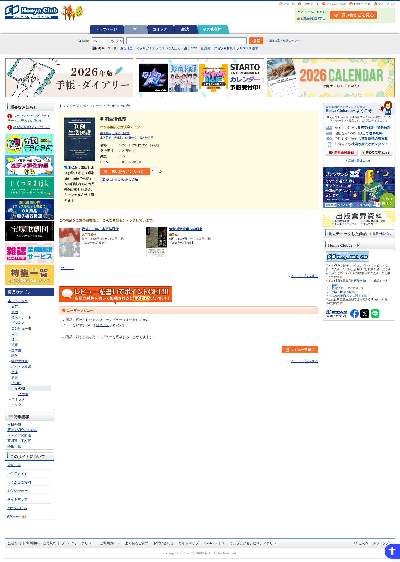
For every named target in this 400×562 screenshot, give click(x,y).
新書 (14, 377)
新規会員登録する (313, 18)
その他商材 (212, 29)
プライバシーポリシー (78, 543)
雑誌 (185, 29)
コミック (160, 29)
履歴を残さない (382, 233)
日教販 (125, 133)
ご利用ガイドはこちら (374, 120)
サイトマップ (386, 3)
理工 (14, 339)
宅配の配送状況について (31, 127)
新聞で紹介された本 (22, 430)
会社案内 (14, 543)
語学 (14, 356)
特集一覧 (14, 446)
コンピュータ (21, 328)
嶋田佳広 (131, 137)
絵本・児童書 (21, 366)
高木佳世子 (147, 137)
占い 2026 (190, 48)
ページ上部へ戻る (304, 276)
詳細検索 (274, 40)
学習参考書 (19, 361)
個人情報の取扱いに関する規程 (349, 295)
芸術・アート (21, 317)
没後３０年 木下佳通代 (100, 229)
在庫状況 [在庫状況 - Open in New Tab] (70, 168)
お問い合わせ (362, 3)
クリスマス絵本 (247, 48)
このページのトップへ (375, 543)
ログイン (322, 12)
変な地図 (126, 48)
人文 (14, 334)
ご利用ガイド (310, 3)
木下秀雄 (105, 137)
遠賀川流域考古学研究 (185, 229)
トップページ (106, 29)
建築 (14, 344)
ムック (16, 405)
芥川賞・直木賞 (19, 441)
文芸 (14, 306)
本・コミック (18, 301)
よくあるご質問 (336, 3)
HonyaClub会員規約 (342, 291)
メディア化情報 (19, 435)
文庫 (14, 372)
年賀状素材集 (223, 48)
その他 (16, 383)
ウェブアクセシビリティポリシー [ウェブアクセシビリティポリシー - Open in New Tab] (255, 543)
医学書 (16, 350)
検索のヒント (291, 40)
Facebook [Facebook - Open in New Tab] (210, 543)
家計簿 (205, 48)
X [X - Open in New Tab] (223, 543)
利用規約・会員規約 (41, 543)
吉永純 (118, 137)
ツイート (67, 268)
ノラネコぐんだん (168, 48)
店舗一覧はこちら (359, 160)
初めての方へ (17, 508)
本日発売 (14, 424)
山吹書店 (105, 133)
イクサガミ (144, 48)
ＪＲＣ (116, 133)
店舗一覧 (289, 3)
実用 (14, 312)
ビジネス (18, 323)
